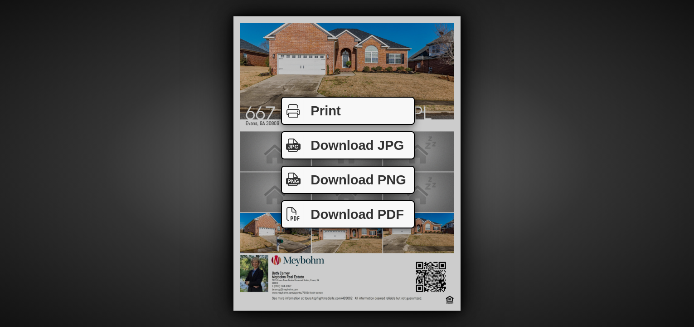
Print (311, 111)
